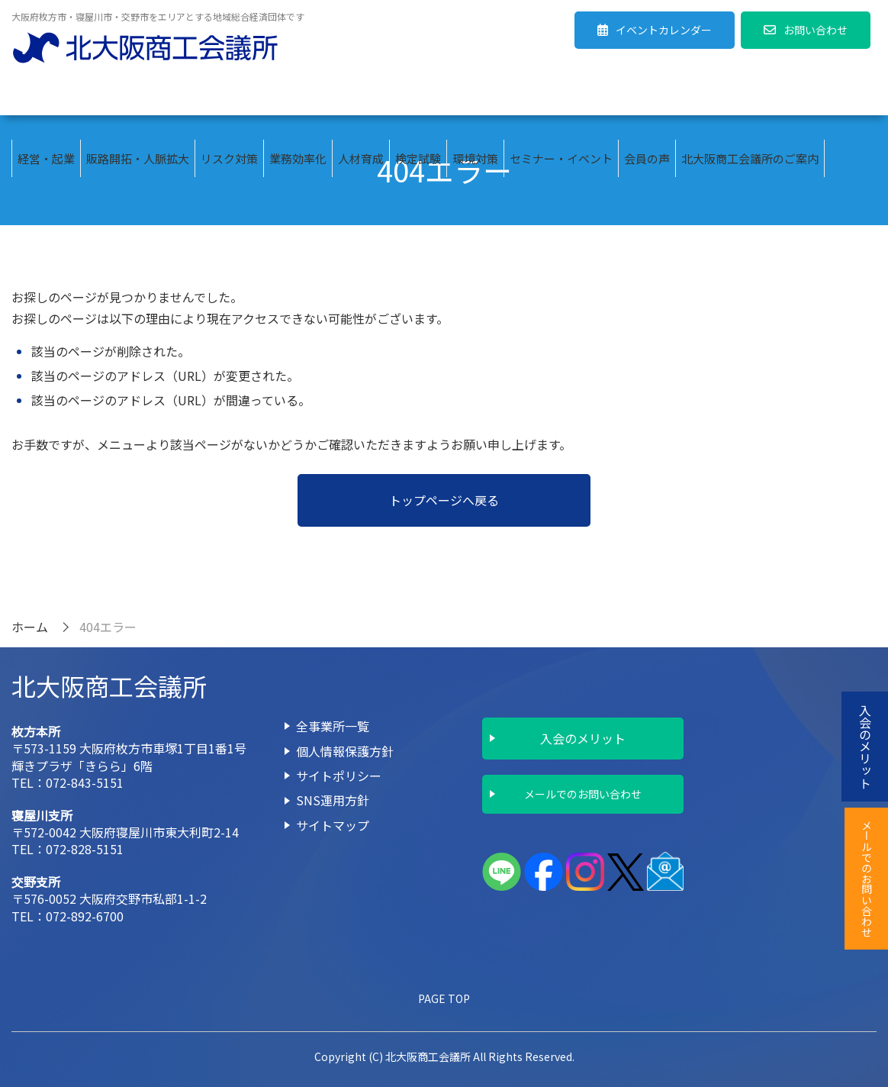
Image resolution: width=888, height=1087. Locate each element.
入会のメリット (583, 738)
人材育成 (361, 97)
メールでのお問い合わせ (583, 794)
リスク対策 (229, 97)
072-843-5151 (85, 782)
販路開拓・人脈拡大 (137, 97)
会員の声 (647, 97)
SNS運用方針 (332, 800)
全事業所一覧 (332, 726)
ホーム (29, 627)
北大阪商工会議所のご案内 (750, 97)
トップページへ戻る (444, 500)
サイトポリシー (338, 775)
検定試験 (418, 97)
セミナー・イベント (561, 97)
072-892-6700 (85, 916)
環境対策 (475, 97)
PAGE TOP (444, 998)
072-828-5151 (85, 849)
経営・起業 (46, 97)
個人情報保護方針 (345, 751)
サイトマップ (332, 825)
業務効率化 (298, 97)
